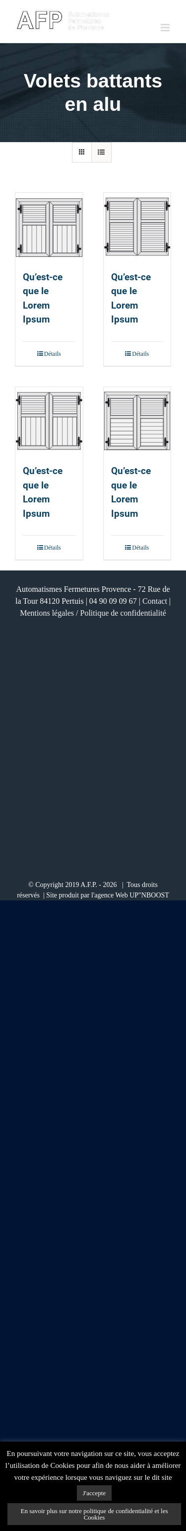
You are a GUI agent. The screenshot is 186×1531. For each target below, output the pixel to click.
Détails (52, 353)
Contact (154, 601)
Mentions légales (47, 613)
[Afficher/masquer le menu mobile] (166, 27)
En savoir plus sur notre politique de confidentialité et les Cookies (94, 1514)
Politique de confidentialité (123, 613)
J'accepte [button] (94, 1493)
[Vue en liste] (101, 152)
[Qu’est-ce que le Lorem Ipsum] (49, 226)
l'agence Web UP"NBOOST (130, 895)
